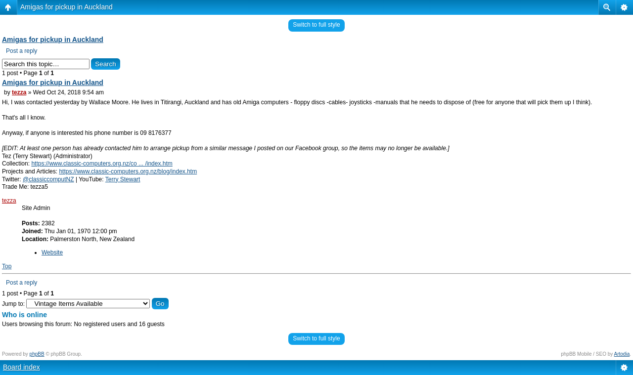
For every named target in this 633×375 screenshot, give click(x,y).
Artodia (622, 354)
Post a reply (21, 50)
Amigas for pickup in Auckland (66, 7)
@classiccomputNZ (48, 179)
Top (6, 266)
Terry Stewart (122, 179)
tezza (19, 92)
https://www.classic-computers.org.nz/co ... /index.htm (101, 163)
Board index (21, 367)
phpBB (37, 354)
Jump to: (13, 303)
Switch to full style (316, 24)
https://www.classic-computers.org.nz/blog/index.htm (128, 171)
